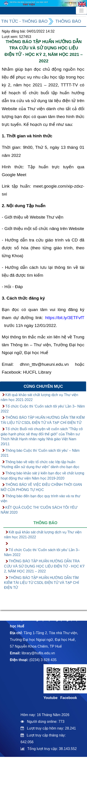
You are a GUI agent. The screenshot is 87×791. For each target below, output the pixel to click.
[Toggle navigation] (81, 10)
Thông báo (68, 21)
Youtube (51, 698)
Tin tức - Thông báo (24, 21)
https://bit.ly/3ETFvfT (64, 317)
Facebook (68, 698)
